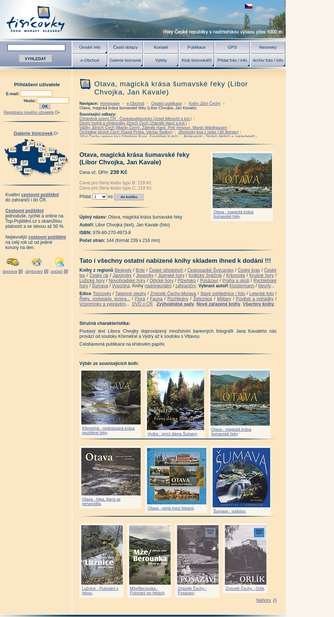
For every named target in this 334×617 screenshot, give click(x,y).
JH (31, 143)
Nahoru (263, 600)
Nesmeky (267, 47)
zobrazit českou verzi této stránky (248, 6)
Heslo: (30, 100)
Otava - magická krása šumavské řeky (233, 214)
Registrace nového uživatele (29, 112)
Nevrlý (264, 285)
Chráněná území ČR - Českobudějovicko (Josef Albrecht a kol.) (135, 118)
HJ (54, 158)
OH (42, 149)
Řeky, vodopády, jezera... (104, 298)
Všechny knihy (258, 304)
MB (62, 160)
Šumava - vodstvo (229, 511)
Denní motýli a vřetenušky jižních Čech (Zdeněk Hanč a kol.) (133, 123)
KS (46, 154)
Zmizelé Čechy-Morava (173, 293)
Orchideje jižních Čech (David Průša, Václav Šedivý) (126, 132)
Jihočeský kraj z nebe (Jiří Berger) (208, 132)
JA (54, 169)
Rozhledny (178, 298)
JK (26, 148)
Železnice (202, 298)
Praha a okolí (236, 280)
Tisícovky (102, 293)
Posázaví (209, 280)
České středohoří (166, 270)
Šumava (100, 285)
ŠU (19, 168)
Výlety (161, 60)
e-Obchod (90, 60)
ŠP (24, 163)
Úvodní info (90, 47)
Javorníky (121, 275)
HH (59, 164)
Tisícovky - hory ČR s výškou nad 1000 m (143, 19)
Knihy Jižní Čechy (205, 103)
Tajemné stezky (130, 293)
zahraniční (185, 285)
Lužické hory (92, 280)
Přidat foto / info (232, 60)
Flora (140, 298)
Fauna (156, 298)
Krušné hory (261, 275)
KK (39, 144)
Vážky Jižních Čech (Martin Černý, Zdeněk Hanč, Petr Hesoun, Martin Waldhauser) (153, 127)
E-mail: (13, 93)
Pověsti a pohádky (255, 298)
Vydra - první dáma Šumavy (172, 434)
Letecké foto (261, 293)
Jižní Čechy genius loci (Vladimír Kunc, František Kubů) (128, 136)
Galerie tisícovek (125, 60)
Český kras (249, 270)
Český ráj (98, 275)
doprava (10, 271)
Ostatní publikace (166, 103)
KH (13, 149)
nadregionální (158, 285)
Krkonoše (235, 275)
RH (52, 150)
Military (224, 298)
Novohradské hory (127, 280)
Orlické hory (162, 280)
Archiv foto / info (268, 60)
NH (28, 170)
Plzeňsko (187, 280)
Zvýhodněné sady (175, 304)
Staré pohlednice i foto (222, 293)
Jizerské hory (171, 275)
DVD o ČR (142, 304)
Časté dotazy (125, 47)
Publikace (196, 47)
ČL (13, 160)
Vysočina (121, 285)
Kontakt (161, 47)
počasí (57, 271)
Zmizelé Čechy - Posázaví (192, 590)
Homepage (110, 103)
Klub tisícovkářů (197, 60)
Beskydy (123, 270)
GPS (232, 47)
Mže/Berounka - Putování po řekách (147, 590)
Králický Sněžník (205, 275)
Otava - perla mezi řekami (171, 508)
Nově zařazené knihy (218, 304)
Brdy (140, 270)
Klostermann (241, 285)
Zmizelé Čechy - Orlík (245, 588)
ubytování (34, 271)
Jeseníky (144, 275)
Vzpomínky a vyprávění (102, 304)
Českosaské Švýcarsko (210, 270)
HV (42, 160)
